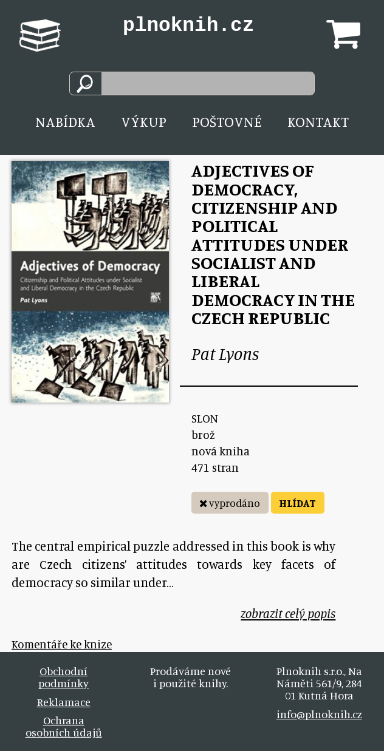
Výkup (143, 122)
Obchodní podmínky (63, 677)
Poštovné (227, 122)
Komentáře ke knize (62, 644)
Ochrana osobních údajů (64, 726)
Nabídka (65, 122)
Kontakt (318, 122)
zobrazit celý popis (288, 613)
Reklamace (64, 702)
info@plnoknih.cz (319, 714)
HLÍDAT (297, 503)
